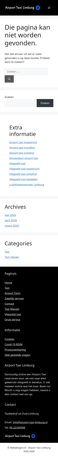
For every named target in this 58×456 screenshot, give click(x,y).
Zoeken (9, 97)
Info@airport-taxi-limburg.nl (30, 422)
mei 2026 (10, 215)
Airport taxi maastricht (23, 142)
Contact (9, 303)
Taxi (7, 251)
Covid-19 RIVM (13, 344)
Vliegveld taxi (17, 163)
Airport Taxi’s (12, 293)
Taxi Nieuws (12, 309)
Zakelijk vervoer (14, 298)
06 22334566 (17, 427)
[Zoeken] (9, 79)
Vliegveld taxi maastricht (24, 168)
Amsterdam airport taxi (23, 158)
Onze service (12, 319)
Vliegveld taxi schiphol (23, 174)
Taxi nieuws (12, 257)
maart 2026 (12, 225)
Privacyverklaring (15, 349)
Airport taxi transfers (22, 147)
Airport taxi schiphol (21, 153)
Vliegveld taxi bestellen (23, 179)
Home (8, 282)
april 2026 (11, 220)
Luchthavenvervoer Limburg (26, 184)
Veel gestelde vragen (17, 355)
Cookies (9, 339)
